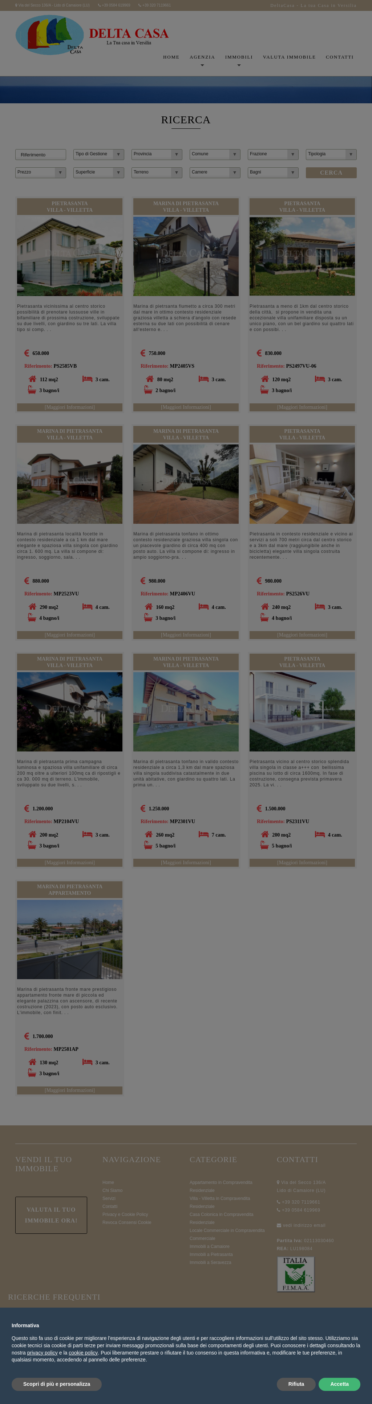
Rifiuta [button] (296, 1384)
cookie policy (83, 1353)
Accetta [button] (339, 1384)
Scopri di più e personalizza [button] (56, 1384)
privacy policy (42, 1353)
